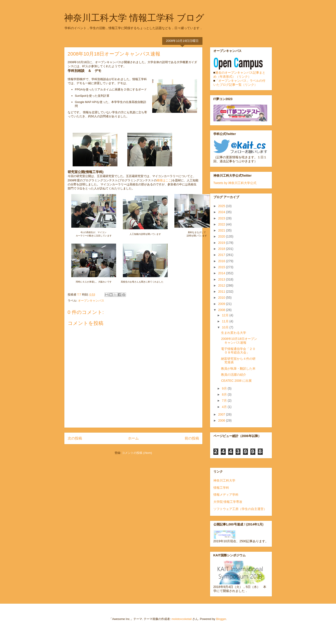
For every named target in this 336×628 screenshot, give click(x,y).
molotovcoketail (181, 619)
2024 (222, 212)
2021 (222, 230)
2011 (222, 291)
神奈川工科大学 (224, 480)
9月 (225, 388)
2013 (222, 279)
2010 (222, 297)
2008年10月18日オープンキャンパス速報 (239, 340)
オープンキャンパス (91, 300)
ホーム (133, 438)
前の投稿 (192, 438)
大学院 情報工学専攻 (228, 502)
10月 (225, 327)
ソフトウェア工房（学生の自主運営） (240, 509)
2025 (222, 206)
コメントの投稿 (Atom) (137, 452)
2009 (222, 304)
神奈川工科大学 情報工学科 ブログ (134, 18)
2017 (222, 255)
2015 (222, 267)
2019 (222, 242)
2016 (222, 261)
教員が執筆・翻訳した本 (238, 368)
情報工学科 (221, 487)
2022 (222, 224)
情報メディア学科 (225, 494)
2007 (222, 414)
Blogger (221, 619)
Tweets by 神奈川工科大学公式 (235, 183)
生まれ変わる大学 (233, 332)
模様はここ (164, 180)
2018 (222, 249)
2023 (222, 218)
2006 (222, 420)
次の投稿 (75, 438)
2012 (222, 285)
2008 (222, 310)
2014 (222, 273)
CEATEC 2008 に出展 (236, 380)
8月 (225, 394)
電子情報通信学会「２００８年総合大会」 (238, 350)
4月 (225, 407)
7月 (225, 400)
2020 (222, 236)
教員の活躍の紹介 (233, 374)
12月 (225, 315)
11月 (225, 321)
